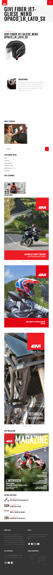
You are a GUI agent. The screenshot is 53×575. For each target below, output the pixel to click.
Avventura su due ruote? (17, 518)
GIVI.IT (29, 538)
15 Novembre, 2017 (8, 31)
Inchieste (7, 171)
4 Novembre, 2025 (14, 510)
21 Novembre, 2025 (14, 505)
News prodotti (8, 163)
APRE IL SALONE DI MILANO (17, 512)
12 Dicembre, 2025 (14, 498)
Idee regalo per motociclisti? (19, 500)
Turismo (6, 161)
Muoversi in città (9, 168)
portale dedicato (13, 555)
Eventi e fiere (8, 166)
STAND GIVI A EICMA (15, 506)
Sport (6, 158)
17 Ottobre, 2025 (14, 517)
